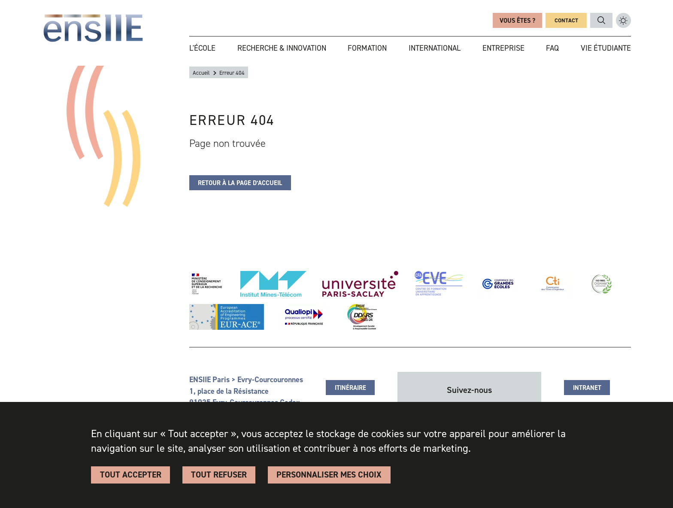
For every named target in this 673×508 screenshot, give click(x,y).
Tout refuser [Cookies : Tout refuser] (219, 474)
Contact (566, 20)
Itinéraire (350, 387)
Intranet (587, 387)
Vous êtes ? (517, 20)
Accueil (201, 72)
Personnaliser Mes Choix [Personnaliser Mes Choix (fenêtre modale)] (329, 474)
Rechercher (601, 20)
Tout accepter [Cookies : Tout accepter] (130, 474)
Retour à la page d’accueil (240, 183)
